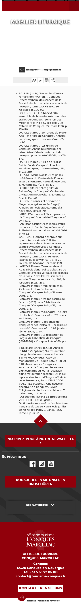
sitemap (31, 600)
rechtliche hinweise (49, 600)
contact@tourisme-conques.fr (40, 576)
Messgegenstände (51, 69)
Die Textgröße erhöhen (34, 80)
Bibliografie (32, 69)
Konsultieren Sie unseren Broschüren (40, 482)
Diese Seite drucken (46, 80)
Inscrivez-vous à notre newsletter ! (40, 441)
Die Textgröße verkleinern (40, 80)
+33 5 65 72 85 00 (44, 572)
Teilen (52, 80)
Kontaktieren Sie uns (40, 588)
